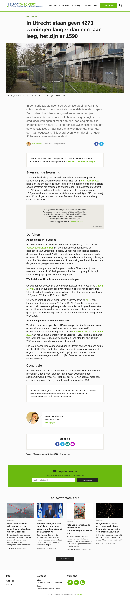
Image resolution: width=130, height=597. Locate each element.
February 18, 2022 (76, 222)
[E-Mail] (53, 480)
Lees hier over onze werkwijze (80, 161)
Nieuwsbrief (108, 5)
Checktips (77, 5)
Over (95, 5)
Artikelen (66, 5)
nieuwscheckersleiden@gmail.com (49, 588)
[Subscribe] (87, 480)
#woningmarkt (65, 454)
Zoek (120, 5)
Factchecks (54, 5)
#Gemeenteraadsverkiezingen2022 (45, 454)
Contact (87, 5)
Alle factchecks (65, 558)
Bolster (79, 594)
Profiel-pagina (50, 423)
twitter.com (98, 226)
